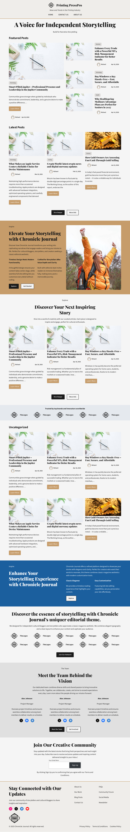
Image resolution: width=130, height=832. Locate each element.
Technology (13, 83)
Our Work (78, 792)
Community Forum (106, 792)
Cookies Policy (115, 826)
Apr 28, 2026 (25, 117)
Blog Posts (78, 797)
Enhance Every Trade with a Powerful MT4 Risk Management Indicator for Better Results (106, 54)
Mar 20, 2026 (39, 174)
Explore (14, 286)
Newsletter (103, 803)
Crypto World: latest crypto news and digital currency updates (64, 165)
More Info (72, 212)
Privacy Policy (84, 826)
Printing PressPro (69, 5)
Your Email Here (54, 761)
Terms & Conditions (100, 826)
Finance (88, 153)
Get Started (28, 286)
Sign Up (75, 765)
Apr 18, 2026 (115, 64)
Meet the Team (57, 729)
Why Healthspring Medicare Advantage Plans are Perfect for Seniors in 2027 (105, 103)
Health (97, 95)
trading (50, 160)
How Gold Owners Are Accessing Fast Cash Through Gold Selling (102, 159)
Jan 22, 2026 (115, 165)
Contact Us (78, 803)
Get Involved (73, 729)
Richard (17, 117)
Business (98, 44)
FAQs (101, 787)
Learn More (14, 108)
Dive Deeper (58, 212)
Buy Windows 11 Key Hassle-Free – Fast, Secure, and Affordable (107, 79)
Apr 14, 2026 (115, 87)
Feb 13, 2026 (77, 171)
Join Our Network (65, 655)
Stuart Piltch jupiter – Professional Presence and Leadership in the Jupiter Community (34, 88)
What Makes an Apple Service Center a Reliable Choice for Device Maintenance (24, 166)
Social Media (104, 797)
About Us (77, 787)
